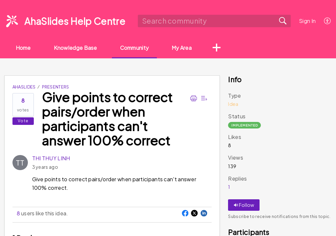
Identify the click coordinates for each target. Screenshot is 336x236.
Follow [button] (244, 205)
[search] (214, 21)
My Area (182, 47)
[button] (217, 48)
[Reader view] (204, 98)
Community (134, 47)
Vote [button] (23, 120)
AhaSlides (24, 86)
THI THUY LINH (51, 158)
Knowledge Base (75, 47)
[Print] (193, 98)
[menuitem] (328, 20)
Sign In (307, 20)
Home (23, 47)
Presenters (55, 86)
